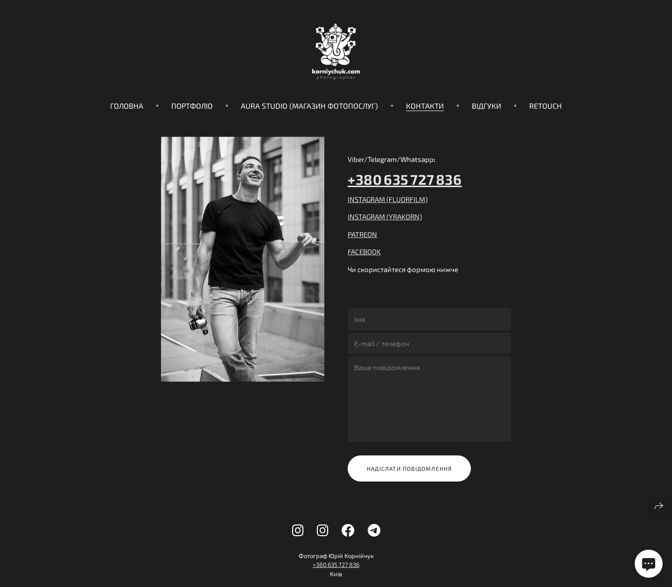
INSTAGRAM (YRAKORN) (385, 216)
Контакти (425, 105)
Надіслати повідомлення (409, 468)
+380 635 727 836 (405, 179)
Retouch (545, 105)
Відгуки (486, 105)
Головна (126, 105)
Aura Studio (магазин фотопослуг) (309, 105)
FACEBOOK (364, 251)
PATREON (362, 234)
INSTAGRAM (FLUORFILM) (387, 199)
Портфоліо (192, 105)
